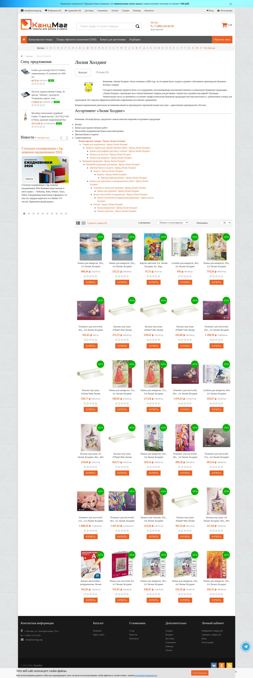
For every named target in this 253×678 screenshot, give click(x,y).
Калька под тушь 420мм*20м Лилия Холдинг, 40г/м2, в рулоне (153, 328)
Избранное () (53, 10)
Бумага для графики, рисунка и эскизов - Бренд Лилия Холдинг (120, 151)
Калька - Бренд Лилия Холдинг (108, 204)
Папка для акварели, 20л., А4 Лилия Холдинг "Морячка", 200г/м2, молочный (185, 583)
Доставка (89, 10)
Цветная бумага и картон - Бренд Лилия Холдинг (113, 167)
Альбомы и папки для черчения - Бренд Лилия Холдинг (120, 187)
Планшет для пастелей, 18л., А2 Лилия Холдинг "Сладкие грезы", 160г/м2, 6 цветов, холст (122, 519)
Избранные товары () (212, 630)
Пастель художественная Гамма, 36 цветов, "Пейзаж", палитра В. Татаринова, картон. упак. (48, 95)
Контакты (149, 10)
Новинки (97, 630)
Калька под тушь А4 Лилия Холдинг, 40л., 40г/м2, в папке (216, 519)
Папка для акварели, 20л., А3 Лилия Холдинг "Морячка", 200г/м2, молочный (154, 583)
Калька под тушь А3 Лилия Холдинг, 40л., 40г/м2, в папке (91, 455)
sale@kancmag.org (31, 10)
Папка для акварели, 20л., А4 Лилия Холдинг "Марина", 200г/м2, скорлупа (122, 265)
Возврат (169, 634)
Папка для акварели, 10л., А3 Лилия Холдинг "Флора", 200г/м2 (216, 583)
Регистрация (224, 10)
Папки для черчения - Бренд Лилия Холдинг (118, 191)
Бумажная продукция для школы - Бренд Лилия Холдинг (113, 164)
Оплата (115, 10)
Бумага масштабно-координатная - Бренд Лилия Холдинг (121, 194)
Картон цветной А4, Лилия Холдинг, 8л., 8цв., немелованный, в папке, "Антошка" (153, 265)
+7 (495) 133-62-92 (162, 26)
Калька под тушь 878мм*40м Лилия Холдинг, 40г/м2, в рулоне (122, 455)
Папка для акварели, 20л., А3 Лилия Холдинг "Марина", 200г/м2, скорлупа (91, 265)
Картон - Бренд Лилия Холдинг (108, 171)
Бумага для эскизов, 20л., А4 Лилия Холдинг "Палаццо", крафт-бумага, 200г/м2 (153, 519)
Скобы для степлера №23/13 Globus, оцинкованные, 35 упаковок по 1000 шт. (49, 73)
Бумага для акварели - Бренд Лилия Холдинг (111, 157)
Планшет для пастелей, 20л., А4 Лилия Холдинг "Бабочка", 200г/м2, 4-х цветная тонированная (90, 328)
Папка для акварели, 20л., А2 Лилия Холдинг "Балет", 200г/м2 (216, 265)
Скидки (125, 10)
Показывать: (200, 223)
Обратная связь (222, 39)
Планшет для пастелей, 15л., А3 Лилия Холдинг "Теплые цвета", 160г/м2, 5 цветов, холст (91, 519)
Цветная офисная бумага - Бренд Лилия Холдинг (124, 177)
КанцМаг (38, 665)
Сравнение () (73, 10)
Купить (90, 282)
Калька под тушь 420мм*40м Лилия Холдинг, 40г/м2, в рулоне (185, 519)
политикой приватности (146, 675)
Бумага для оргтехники (112, 39)
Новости (133, 634)
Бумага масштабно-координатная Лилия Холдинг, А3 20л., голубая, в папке (90, 583)
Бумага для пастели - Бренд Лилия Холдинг (110, 154)
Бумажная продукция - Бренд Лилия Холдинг (103, 161)
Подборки (134, 39)
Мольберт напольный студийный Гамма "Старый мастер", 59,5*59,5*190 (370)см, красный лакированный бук (50, 116)
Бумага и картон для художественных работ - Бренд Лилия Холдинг (118, 147)
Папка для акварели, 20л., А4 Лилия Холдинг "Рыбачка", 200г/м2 (154, 455)
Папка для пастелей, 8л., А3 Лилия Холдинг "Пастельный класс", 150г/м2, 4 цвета (122, 583)
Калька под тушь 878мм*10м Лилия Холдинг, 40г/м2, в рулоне (185, 328)
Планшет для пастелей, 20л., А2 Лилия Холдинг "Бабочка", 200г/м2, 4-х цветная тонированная (216, 328)
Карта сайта (99, 634)
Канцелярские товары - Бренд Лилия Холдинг (102, 141)
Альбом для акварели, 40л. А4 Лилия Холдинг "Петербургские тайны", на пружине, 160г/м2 (185, 265)
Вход (210, 10)
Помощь (137, 10)
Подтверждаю (200, 673)
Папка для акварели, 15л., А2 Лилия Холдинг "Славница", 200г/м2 (122, 392)
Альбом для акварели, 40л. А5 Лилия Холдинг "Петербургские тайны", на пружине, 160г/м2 (216, 392)
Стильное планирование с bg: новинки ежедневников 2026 (42, 150)
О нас (132, 630)
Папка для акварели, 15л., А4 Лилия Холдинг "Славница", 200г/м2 (154, 392)
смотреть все (43, 137)
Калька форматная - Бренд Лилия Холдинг (117, 207)
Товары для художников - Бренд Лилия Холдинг (105, 144)
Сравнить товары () (97, 223)
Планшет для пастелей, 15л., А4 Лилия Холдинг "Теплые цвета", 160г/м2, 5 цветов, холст (216, 455)
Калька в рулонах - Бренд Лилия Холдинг (116, 211)
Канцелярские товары (41, 39)
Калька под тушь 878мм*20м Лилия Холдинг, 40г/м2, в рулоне (122, 328)
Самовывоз (102, 10)
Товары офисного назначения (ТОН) (76, 39)
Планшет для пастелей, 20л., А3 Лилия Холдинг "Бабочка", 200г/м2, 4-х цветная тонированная (185, 392)
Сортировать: (144, 222)
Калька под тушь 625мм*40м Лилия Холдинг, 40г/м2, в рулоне (90, 392)
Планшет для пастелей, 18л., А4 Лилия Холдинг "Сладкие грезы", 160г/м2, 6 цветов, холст (185, 455)
